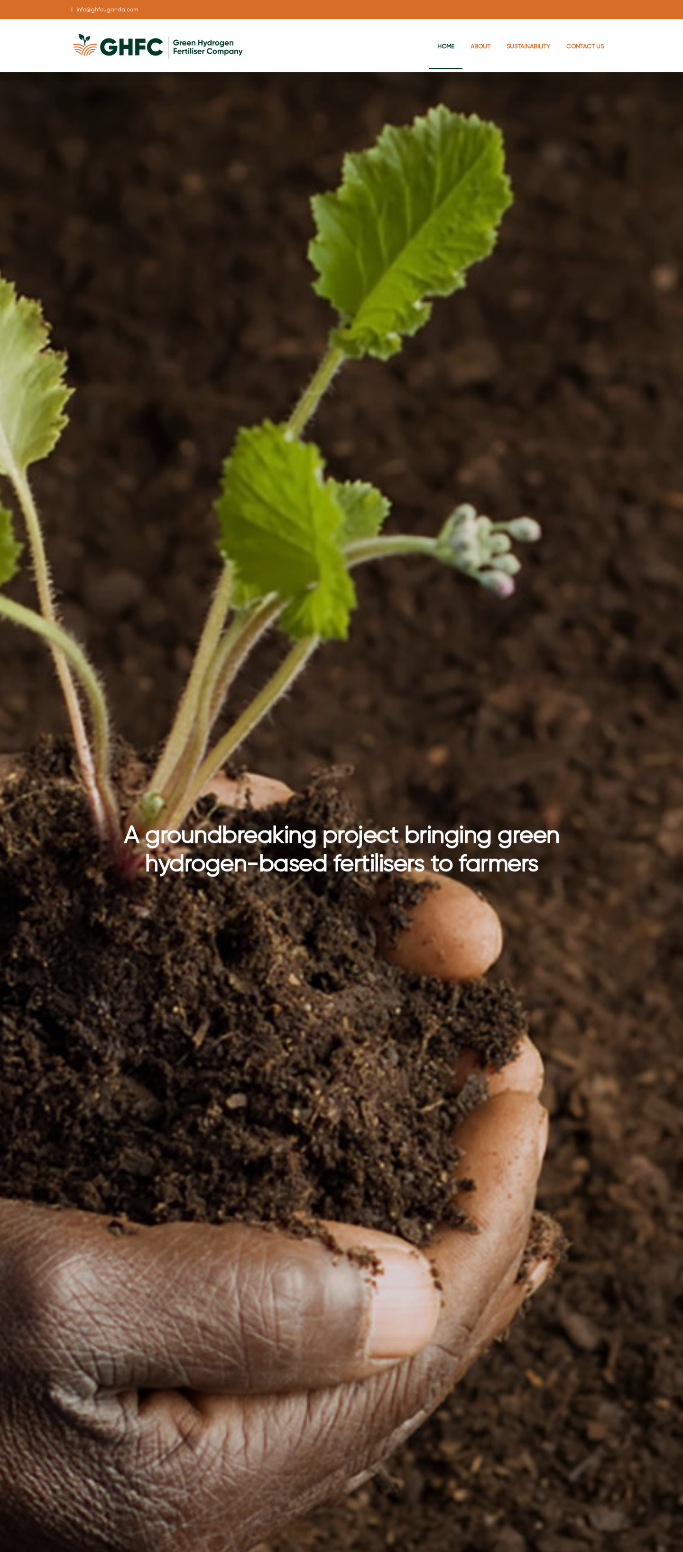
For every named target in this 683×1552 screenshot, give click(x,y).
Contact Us (585, 46)
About (480, 46)
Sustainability (528, 46)
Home (445, 46)
